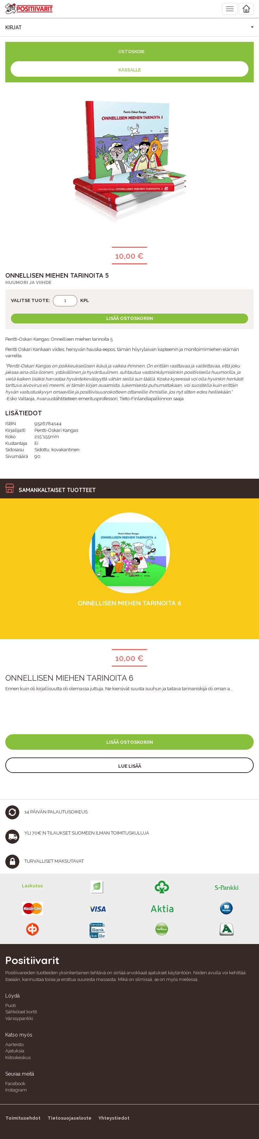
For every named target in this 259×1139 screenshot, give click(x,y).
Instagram (16, 1090)
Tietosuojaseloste (69, 1118)
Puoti (10, 1005)
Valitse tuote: (30, 300)
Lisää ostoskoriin (129, 318)
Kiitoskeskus (18, 1057)
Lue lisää (129, 766)
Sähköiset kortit (21, 1011)
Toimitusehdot (22, 1118)
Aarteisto (14, 1044)
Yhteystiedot (114, 1118)
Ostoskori (131, 51)
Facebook (15, 1083)
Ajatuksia (14, 1050)
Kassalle (130, 70)
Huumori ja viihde (28, 282)
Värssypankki (19, 1018)
